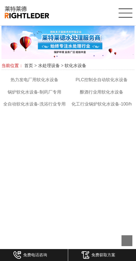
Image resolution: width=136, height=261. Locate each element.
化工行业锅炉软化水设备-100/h (101, 104)
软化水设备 (75, 65)
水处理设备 (49, 65)
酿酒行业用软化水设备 (101, 92)
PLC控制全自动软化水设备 (102, 79)
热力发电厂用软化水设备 (34, 79)
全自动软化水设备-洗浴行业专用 (34, 104)
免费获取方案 (98, 255)
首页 (28, 65)
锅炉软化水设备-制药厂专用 (34, 92)
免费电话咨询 (30, 255)
